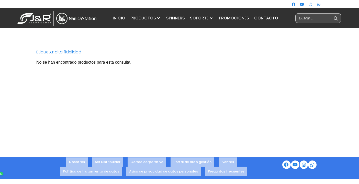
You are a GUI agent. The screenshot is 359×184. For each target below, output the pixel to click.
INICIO (119, 18)
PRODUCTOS (145, 18)
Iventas (227, 162)
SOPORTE (201, 18)
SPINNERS (175, 18)
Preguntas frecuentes (226, 169)
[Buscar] (336, 18)
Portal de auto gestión (192, 162)
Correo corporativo (146, 162)
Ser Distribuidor (107, 162)
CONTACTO (266, 18)
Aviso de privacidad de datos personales (163, 169)
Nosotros (77, 162)
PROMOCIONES (234, 18)
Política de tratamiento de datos (91, 169)
